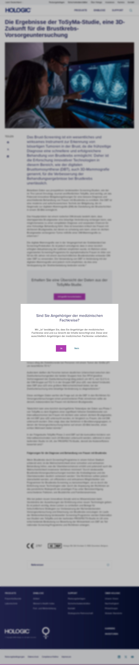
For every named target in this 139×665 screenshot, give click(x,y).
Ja (61, 348)
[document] (69, 332)
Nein (76, 348)
